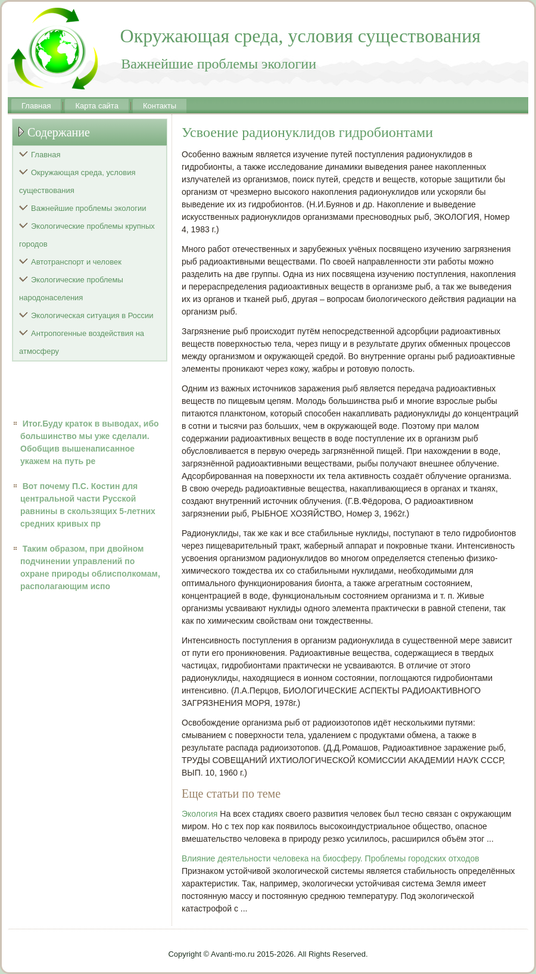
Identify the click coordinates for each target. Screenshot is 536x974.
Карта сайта (96, 105)
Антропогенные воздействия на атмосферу (81, 342)
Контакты (159, 105)
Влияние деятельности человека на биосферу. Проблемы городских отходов (330, 858)
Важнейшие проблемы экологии (89, 208)
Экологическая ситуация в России (92, 315)
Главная (36, 105)
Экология (199, 814)
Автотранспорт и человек (76, 261)
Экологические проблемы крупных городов (87, 235)
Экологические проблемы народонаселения (71, 288)
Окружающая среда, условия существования (77, 181)
